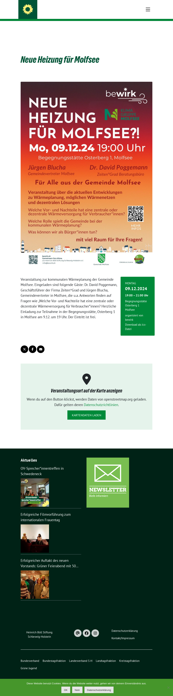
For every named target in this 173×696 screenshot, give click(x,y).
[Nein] (168, 687)
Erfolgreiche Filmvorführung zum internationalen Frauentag (46, 511)
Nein (77, 690)
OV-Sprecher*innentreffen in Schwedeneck (42, 465)
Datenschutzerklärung (99, 690)
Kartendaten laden (86, 409)
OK (66, 690)
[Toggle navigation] (147, 27)
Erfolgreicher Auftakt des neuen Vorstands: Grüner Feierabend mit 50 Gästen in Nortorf (48, 557)
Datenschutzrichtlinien (101, 399)
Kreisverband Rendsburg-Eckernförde (74, 8)
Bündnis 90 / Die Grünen (55, 13)
